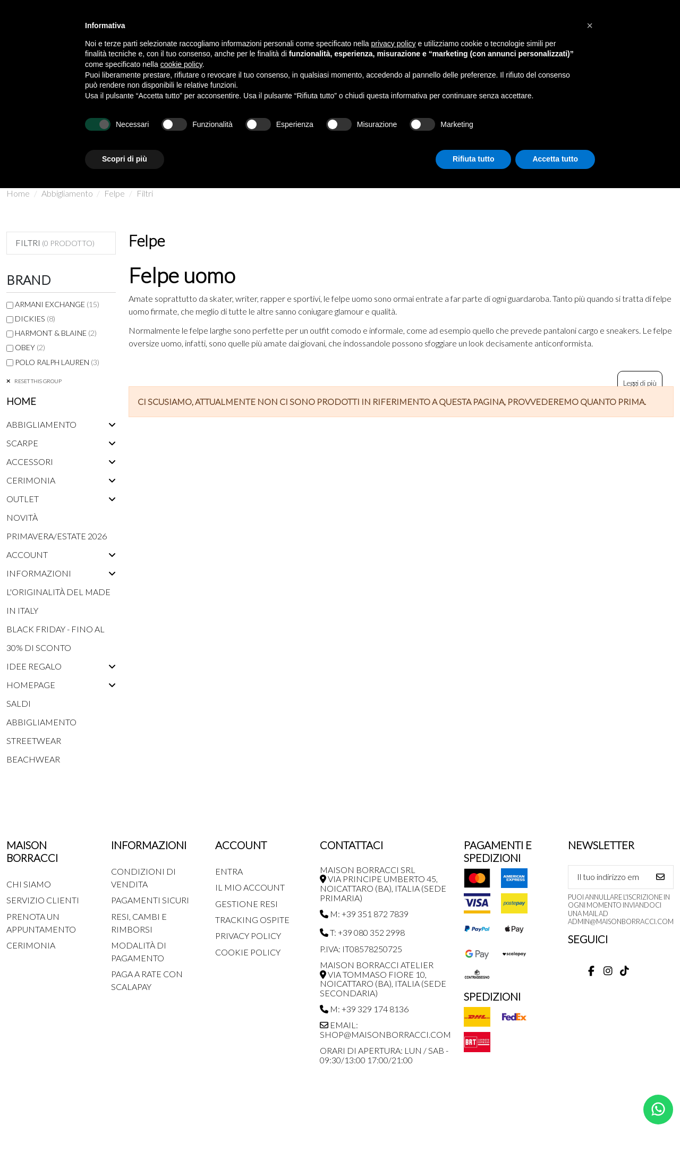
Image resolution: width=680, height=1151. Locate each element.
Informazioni (38, 573)
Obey (30, 347)
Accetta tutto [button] (555, 159)
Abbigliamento (41, 424)
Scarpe (22, 443)
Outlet (22, 499)
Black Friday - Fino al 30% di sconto (55, 638)
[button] (589, 25)
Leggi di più (640, 382)
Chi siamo (28, 884)
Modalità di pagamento (138, 951)
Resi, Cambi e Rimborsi (139, 922)
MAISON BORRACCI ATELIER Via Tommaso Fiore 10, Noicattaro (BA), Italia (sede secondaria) (383, 979)
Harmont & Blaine (56, 332)
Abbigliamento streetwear (41, 731)
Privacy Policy (248, 935)
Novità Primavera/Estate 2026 (56, 526)
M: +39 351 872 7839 (364, 914)
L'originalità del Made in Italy (58, 601)
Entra (229, 871)
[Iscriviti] (660, 877)
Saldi (18, 703)
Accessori (29, 461)
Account (27, 554)
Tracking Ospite (252, 920)
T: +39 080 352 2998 (362, 932)
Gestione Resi (246, 904)
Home (21, 401)
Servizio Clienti (42, 900)
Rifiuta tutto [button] (474, 159)
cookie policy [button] (181, 64)
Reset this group (37, 381)
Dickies (35, 318)
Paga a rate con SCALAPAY (147, 980)
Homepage (30, 685)
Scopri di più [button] (124, 159)
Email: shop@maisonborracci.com (385, 1029)
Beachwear (33, 759)
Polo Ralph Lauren (57, 362)
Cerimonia (30, 480)
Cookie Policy (247, 952)
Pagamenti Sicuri (150, 900)
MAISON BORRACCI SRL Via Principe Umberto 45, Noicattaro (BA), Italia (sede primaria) (383, 884)
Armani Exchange (57, 304)
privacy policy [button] (393, 43)
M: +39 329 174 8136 (364, 1009)
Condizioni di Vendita (143, 877)
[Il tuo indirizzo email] (608, 877)
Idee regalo (34, 666)
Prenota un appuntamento (41, 922)
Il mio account (250, 887)
